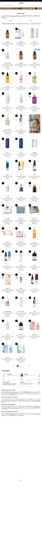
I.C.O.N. (1, 427)
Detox (1, 492)
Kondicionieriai (2, 463)
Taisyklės (3, 501)
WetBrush (1, 425)
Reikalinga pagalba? (4, 528)
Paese (1, 438)
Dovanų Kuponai (10, 506)
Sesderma (1, 424)
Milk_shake (1, 420)
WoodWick (1, 431)
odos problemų (12, 393)
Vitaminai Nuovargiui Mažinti (4, 490)
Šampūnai (1, 462)
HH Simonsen (2, 453)
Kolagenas (1, 489)
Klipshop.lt (3, 500)
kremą (37, 414)
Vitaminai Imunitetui (3, 494)
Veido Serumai (2, 473)
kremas (31, 398)
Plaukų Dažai (2, 470)
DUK (2, 508)
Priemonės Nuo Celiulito (3, 475)
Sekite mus (2, 535)
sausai (20, 406)
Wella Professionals (3, 441)
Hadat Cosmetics (2, 444)
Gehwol (1, 437)
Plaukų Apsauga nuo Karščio (4, 469)
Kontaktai (34, 0)
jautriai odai (29, 406)
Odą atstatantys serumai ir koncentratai (22, 23)
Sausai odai (25, 391)
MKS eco (1, 447)
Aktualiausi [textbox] (10, 20)
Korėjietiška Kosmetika (3, 478)
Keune (1, 436)
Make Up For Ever (2, 458)
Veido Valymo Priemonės (4, 474)
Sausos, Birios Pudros (3, 483)
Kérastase (1, 423)
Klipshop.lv (16, 510)
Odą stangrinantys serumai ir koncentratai (8, 23)
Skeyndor (1, 442)
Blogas (38, 0)
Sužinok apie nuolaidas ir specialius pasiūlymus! (5, 519)
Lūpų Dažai (1, 487)
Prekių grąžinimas (14, 496)
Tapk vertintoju (17, 501)
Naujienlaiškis (4, 517)
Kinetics (1, 448)
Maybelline (1, 428)
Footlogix (1, 449)
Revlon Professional (3, 445)
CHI (0, 451)
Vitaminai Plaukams (3, 488)
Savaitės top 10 (17, 502)
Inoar (1, 422)
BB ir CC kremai (2, 484)
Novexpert (1, 460)
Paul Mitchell (2, 457)
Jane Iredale (2, 426)
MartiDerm (1, 430)
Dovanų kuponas (24, 500)
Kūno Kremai (2, 472)
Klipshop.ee (17, 512)
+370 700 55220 (3, 529)
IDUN (1, 456)
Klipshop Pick (17, 506)
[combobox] (11, 21)
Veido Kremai (2, 471)
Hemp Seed (2, 455)
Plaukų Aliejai (2, 464)
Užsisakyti (5, 525)
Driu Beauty (2, 440)
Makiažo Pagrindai (2, 479)
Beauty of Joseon (2, 429)
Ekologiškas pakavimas (25, 496)
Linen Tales (1, 432)
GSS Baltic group (16, 509)
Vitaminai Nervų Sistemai (4, 493)
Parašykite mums (3, 531)
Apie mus (9, 501)
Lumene (1, 459)
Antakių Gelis (2, 480)
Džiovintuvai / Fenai (3, 468)
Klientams (10, 500)
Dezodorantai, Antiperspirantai (4, 476)
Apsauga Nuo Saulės (3, 477)
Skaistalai (1, 486)
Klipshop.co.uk (17, 511)
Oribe (1, 446)
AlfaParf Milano (2, 454)
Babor (1, 421)
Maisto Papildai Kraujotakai (4, 495)
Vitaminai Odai (2, 491)
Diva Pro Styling (2, 443)
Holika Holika (2, 452)
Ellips (1, 439)
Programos (17, 500)
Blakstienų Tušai (2, 485)
